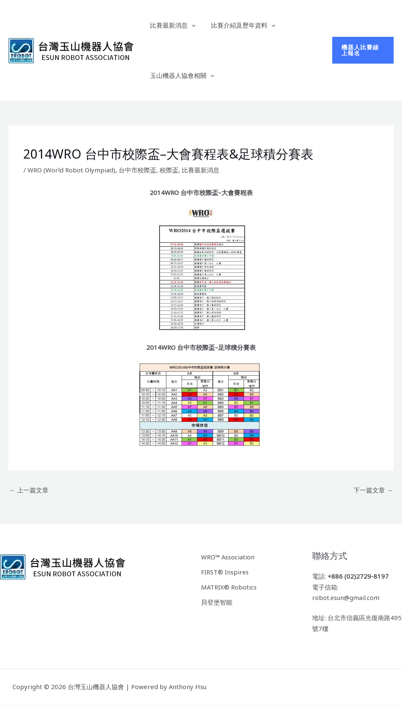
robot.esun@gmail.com (346, 598)
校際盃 (169, 170)
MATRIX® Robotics (229, 586)
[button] (190, 25)
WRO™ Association (228, 556)
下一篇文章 (373, 490)
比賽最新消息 (171, 25)
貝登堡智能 (216, 601)
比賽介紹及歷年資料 (238, 25)
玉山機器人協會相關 (180, 75)
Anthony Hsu (188, 686)
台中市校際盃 (137, 170)
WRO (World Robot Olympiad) (71, 170)
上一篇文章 (28, 490)
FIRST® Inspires (225, 571)
